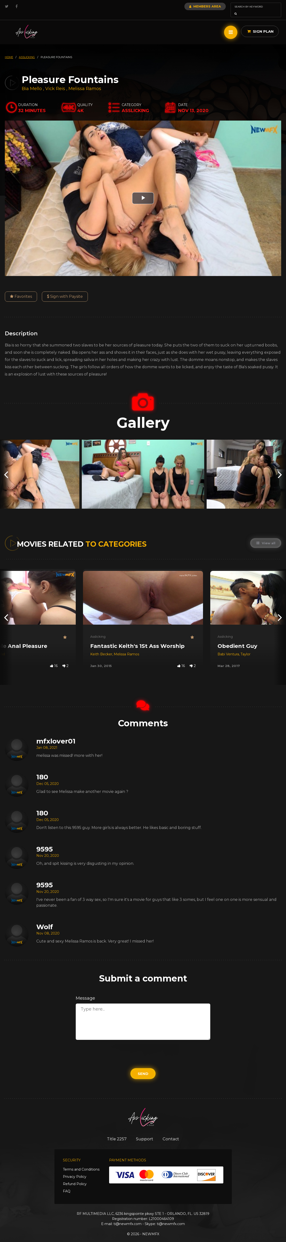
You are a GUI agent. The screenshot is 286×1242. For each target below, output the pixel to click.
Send (143, 1067)
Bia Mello (32, 81)
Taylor (245, 647)
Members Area (192, 6)
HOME (9, 50)
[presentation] (6, 467)
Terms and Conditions (81, 1162)
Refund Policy (75, 1177)
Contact (171, 1132)
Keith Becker (101, 647)
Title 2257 (116, 1132)
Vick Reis (55, 81)
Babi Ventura (228, 647)
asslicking (27, 50)
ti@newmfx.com (127, 1217)
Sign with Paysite (65, 289)
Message (85, 991)
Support (144, 1132)
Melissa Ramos (84, 81)
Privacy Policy (74, 1170)
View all (265, 536)
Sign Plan (260, 24)
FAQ (66, 1184)
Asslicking (97, 630)
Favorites (21, 289)
